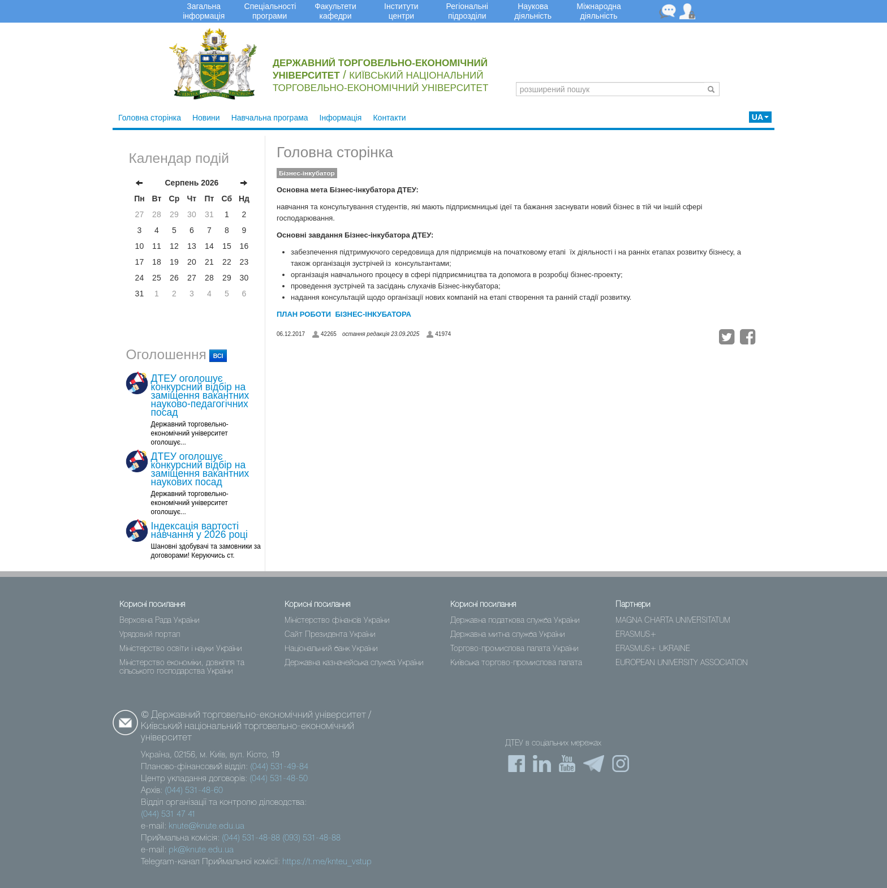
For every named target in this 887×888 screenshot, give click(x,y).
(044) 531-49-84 (279, 767)
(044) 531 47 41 (168, 814)
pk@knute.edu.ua (201, 850)
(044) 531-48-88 (251, 838)
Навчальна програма (269, 117)
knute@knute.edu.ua (206, 826)
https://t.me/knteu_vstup (327, 862)
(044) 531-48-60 (194, 791)
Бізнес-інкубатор (307, 173)
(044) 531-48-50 (278, 779)
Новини (206, 117)
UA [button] (760, 117)
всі (218, 355)
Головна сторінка (149, 117)
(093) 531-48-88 (311, 838)
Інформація (341, 117)
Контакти (389, 117)
